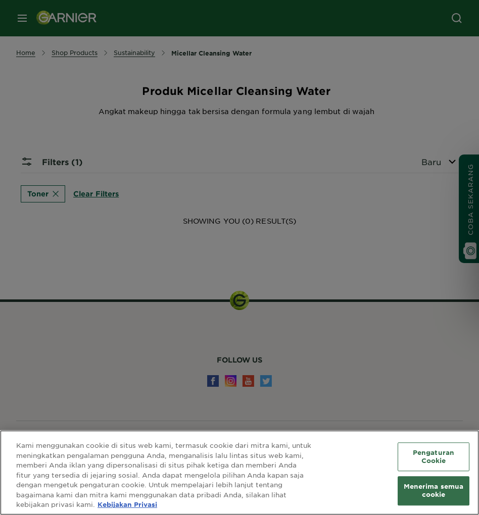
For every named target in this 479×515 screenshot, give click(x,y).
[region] (239, 472)
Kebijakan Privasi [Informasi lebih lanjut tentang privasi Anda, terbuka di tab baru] (127, 504)
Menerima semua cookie (434, 491)
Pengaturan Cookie (433, 456)
